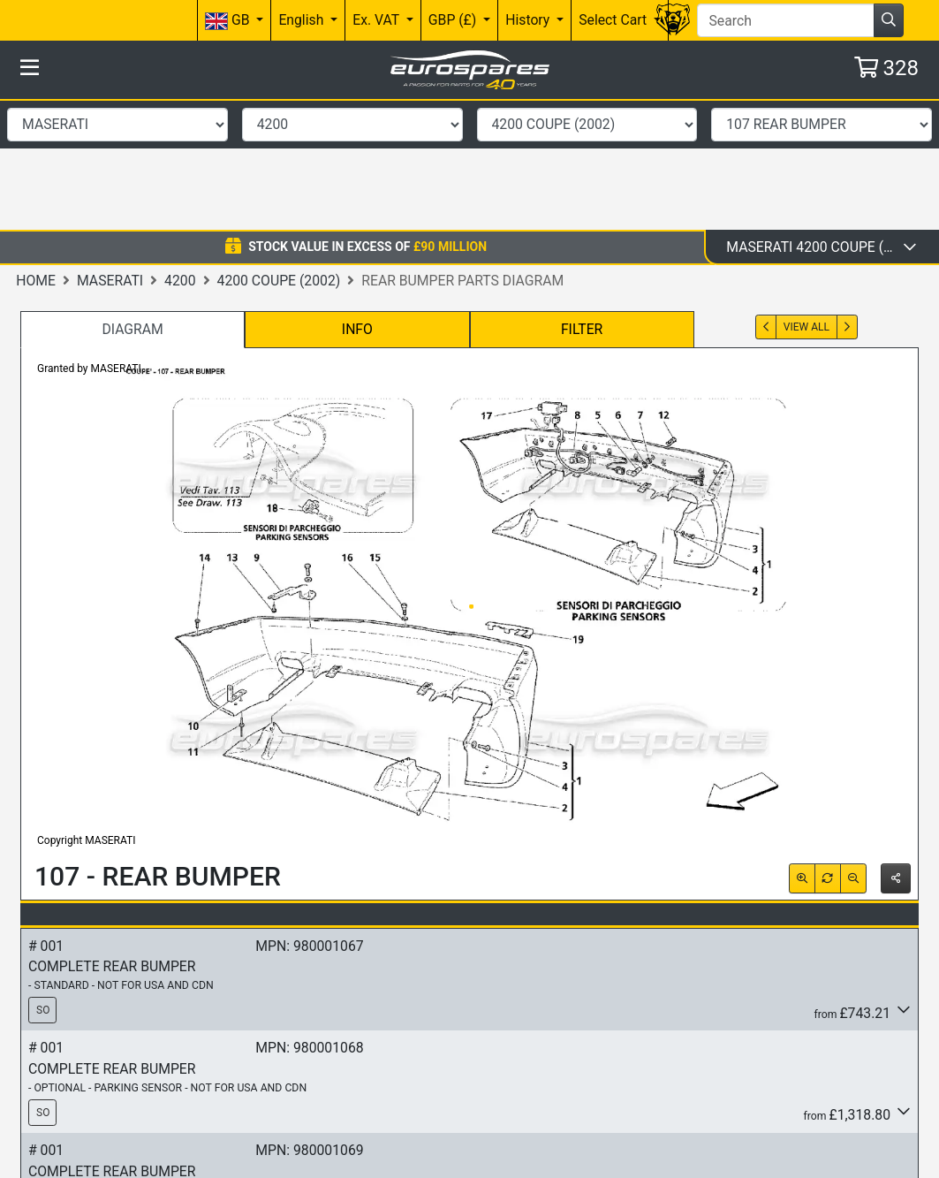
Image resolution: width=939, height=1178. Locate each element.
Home (36, 149)
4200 (179, 149)
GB (229, 20)
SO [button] (42, 880)
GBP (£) (454, 19)
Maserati (110, 149)
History (529, 19)
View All (806, 196)
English (302, 19)
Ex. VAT (377, 19)
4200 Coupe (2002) (279, 149)
